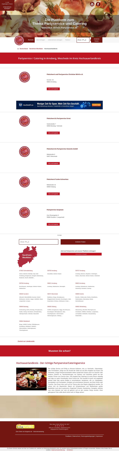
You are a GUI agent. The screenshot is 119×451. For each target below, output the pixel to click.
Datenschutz (76, 436)
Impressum (99, 436)
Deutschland (22, 48)
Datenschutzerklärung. (58, 450)
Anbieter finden (97, 40)
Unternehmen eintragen (55, 40)
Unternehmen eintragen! (81, 254)
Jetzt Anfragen (40, 40)
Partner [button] (68, 40)
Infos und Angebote (53, 89)
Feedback (68, 436)
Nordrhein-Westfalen (36, 48)
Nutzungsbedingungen (88, 436)
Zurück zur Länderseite (26, 341)
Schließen (70, 450)
